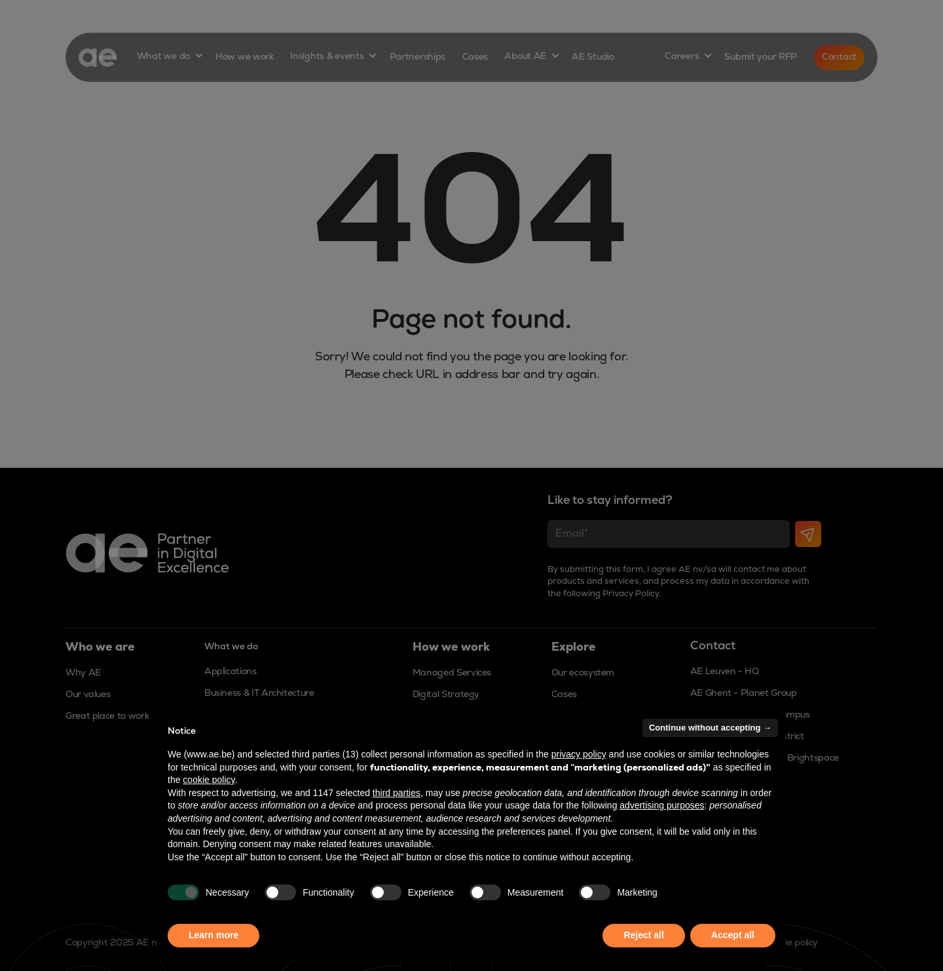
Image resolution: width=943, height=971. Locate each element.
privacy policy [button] (578, 754)
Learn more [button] (213, 935)
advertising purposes (661, 805)
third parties (396, 793)
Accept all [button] (732, 935)
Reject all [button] (643, 935)
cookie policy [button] (208, 779)
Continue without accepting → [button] (710, 728)
